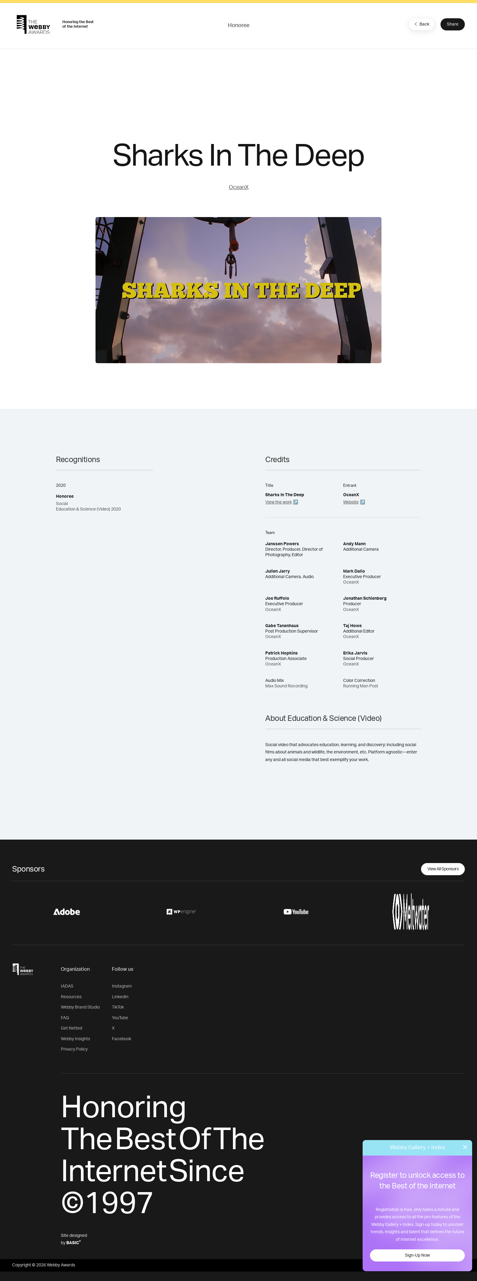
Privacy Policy (74, 1049)
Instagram (122, 986)
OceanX (239, 187)
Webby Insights (75, 1039)
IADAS (67, 986)
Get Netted (71, 1028)
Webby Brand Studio (80, 1007)
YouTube (120, 1018)
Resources (71, 997)
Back (421, 24)
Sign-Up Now (417, 1255)
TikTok (118, 1007)
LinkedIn (120, 997)
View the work (278, 502)
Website (351, 502)
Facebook (121, 1039)
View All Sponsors (443, 869)
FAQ (65, 1018)
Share (452, 24)
